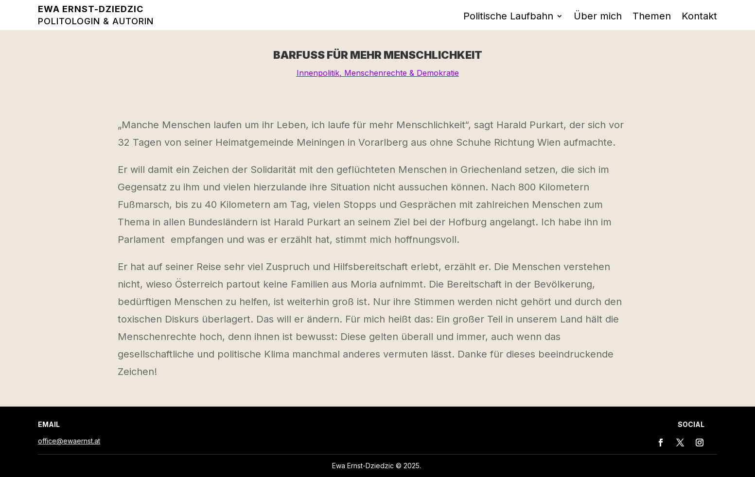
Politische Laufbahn (508, 17)
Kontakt (699, 17)
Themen (651, 17)
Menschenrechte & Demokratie (401, 73)
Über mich (598, 17)
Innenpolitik (318, 73)
